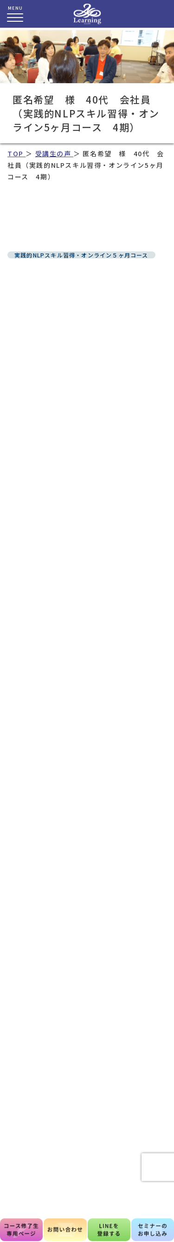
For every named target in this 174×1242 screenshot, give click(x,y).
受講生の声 (54, 153)
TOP (16, 153)
